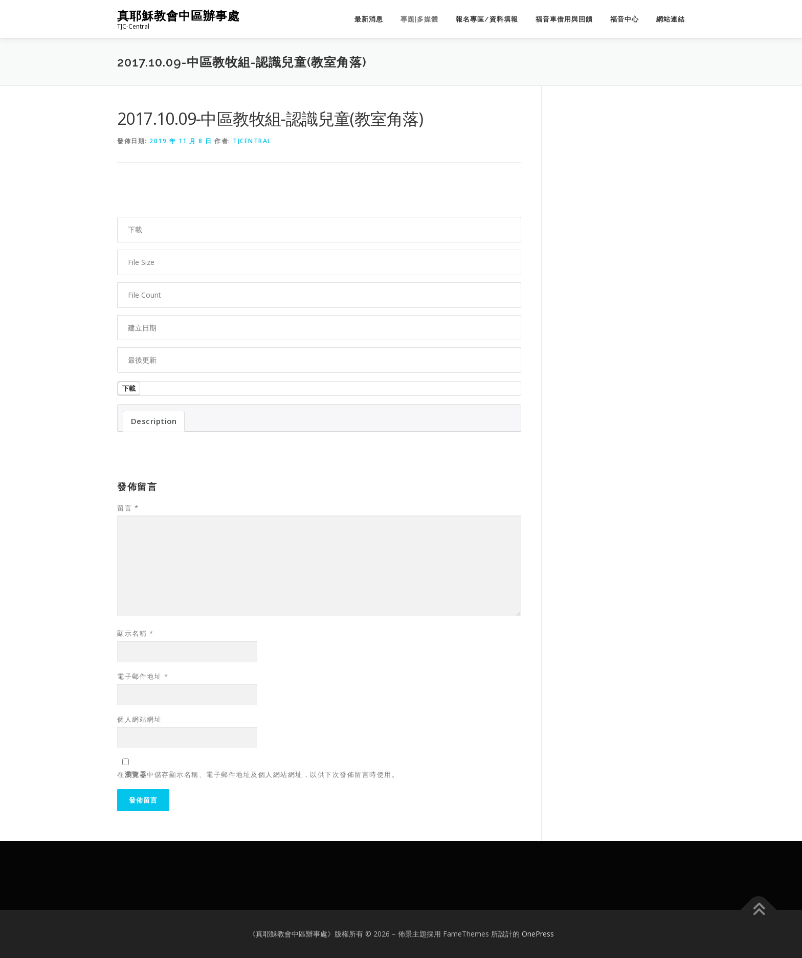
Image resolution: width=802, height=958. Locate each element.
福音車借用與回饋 (564, 19)
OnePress (538, 934)
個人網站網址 (139, 719)
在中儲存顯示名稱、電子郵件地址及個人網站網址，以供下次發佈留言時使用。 (258, 774)
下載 (129, 388)
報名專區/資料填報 (487, 19)
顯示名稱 (135, 633)
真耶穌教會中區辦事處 (178, 16)
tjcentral (252, 141)
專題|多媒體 (419, 19)
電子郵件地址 (142, 676)
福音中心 (624, 19)
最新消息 (368, 19)
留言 (128, 508)
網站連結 (670, 19)
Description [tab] (154, 421)
